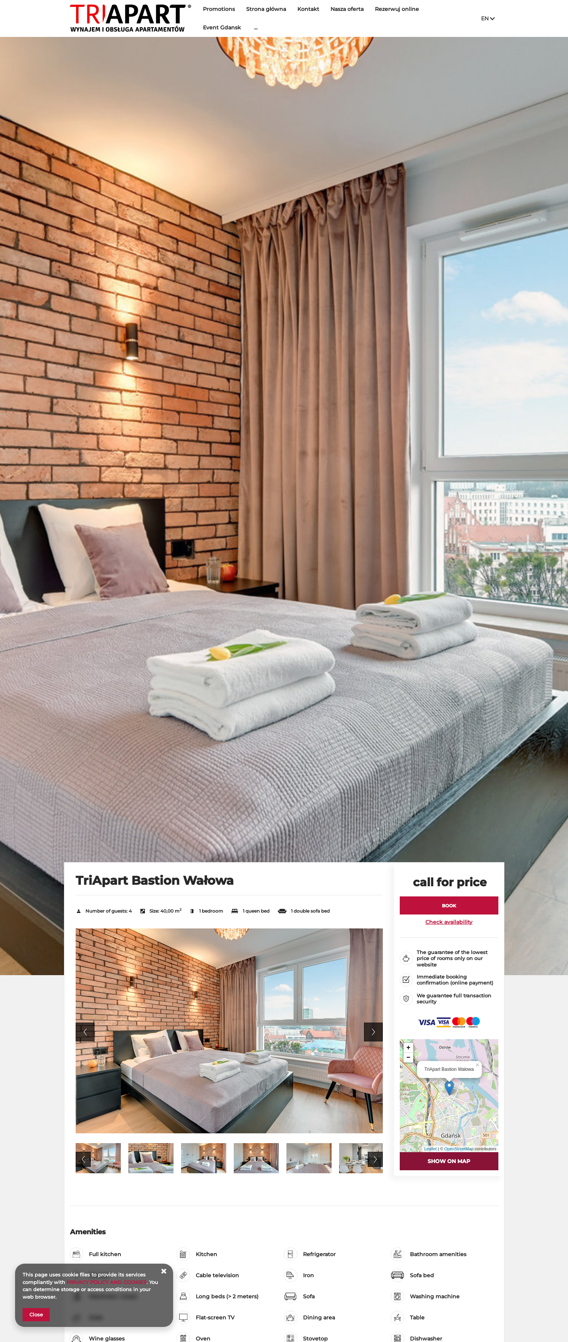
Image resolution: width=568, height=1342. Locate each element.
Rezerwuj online (397, 9)
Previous (85, 1032)
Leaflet (430, 1149)
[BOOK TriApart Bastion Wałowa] (449, 905)
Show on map (449, 1161)
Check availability (448, 922)
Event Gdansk (222, 27)
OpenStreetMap (459, 1149)
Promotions (219, 9)
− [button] (409, 1057)
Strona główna (266, 9)
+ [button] (409, 1047)
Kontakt (308, 9)
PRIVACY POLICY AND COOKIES (106, 1282)
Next (373, 1032)
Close (36, 1314)
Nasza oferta (347, 9)
